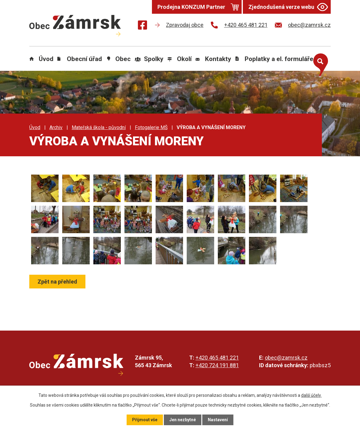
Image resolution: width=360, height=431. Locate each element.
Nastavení (218, 419)
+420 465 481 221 (217, 357)
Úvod (46, 59)
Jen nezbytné (182, 419)
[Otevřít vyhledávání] (319, 63)
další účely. (311, 395)
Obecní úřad (84, 59)
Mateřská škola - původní (99, 127)
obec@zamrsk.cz (286, 357)
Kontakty (218, 59)
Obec (123, 59)
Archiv (56, 127)
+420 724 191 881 (217, 365)
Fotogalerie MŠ (151, 127)
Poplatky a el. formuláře (279, 59)
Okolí (184, 59)
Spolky (154, 59)
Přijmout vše (144, 419)
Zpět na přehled (57, 281)
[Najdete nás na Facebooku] (142, 26)
